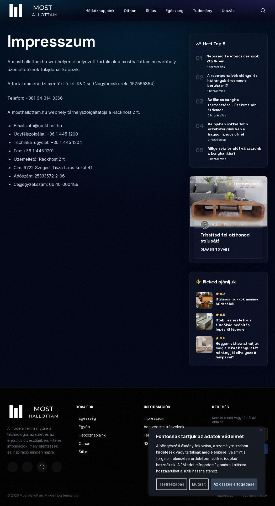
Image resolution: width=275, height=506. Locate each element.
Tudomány (202, 10)
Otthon (130, 10)
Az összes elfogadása (234, 484)
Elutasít (199, 484)
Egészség (174, 10)
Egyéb (83, 426)
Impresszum (154, 418)
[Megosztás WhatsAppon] (42, 467)
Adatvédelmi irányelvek (164, 426)
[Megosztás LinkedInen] (56, 467)
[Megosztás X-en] (27, 467)
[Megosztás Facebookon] (12, 467)
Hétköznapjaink (100, 10)
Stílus (151, 10)
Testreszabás (171, 484)
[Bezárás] (261, 430)
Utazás (228, 10)
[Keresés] (263, 10)
